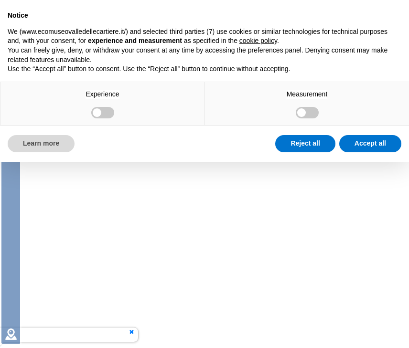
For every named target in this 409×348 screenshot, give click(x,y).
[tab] (11, 334)
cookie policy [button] (258, 40)
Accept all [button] (370, 143)
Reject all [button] (305, 143)
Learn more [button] (41, 143)
